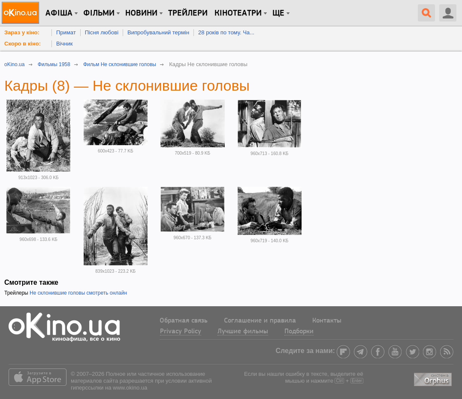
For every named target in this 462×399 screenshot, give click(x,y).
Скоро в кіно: (22, 43)
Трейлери (188, 13)
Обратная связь (184, 320)
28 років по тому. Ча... (226, 32)
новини (141, 13)
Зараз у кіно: (21, 32)
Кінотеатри (238, 13)
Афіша (58, 13)
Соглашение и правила (260, 320)
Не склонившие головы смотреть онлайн (78, 293)
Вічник (64, 43)
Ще (278, 13)
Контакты (326, 320)
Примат (66, 32)
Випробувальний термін (158, 32)
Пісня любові (101, 32)
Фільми (99, 13)
